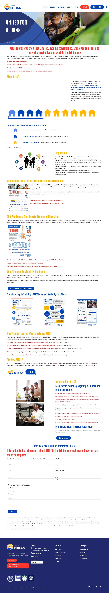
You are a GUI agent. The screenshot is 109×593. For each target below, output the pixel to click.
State (56, 477)
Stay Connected (97, 7)
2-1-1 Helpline (90, 363)
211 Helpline (83, 555)
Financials (58, 558)
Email (9, 470)
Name (9, 464)
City (9, 477)
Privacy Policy (59, 555)
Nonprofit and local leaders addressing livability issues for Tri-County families (76, 396)
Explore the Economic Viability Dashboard (21, 288)
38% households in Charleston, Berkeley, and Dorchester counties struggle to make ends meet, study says (77, 400)
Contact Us (36, 557)
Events (76, 7)
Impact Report (84, 558)
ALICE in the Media (63, 438)
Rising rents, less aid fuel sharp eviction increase (68, 416)
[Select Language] (37, 562)
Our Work (52, 7)
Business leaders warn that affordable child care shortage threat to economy (76, 422)
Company (10, 498)
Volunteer (82, 552)
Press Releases (84, 549)
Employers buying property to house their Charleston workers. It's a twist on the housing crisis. (78, 409)
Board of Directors (60, 552)
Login (57, 561)
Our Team (58, 549)
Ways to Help (61, 7)
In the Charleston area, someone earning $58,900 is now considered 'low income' (78, 413)
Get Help (45, 7)
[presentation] (19, 506)
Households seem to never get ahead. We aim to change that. (72, 393)
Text (11, 494)
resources (55, 363)
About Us (69, 7)
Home (8, 42)
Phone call (13, 491)
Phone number (59, 470)
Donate (85, 7)
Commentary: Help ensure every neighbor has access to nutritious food (75, 404)
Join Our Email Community (14, 565)
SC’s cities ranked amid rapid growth (65, 419)
